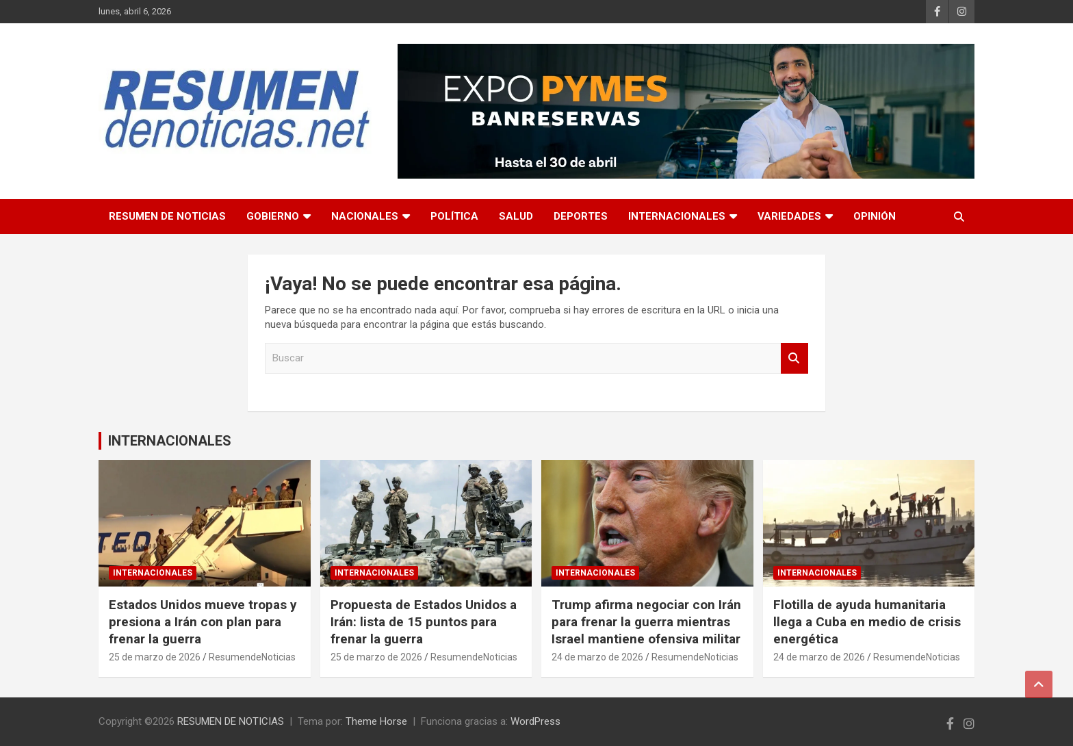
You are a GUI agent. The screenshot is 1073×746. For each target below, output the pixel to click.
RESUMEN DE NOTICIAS (167, 216)
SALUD (516, 216)
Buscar (794, 358)
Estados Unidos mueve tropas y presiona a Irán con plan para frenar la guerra (203, 621)
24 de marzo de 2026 (597, 657)
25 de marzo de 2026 (155, 657)
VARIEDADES (789, 216)
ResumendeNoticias (252, 657)
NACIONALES (364, 216)
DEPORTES (581, 216)
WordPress (535, 721)
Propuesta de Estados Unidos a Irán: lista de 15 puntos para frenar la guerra (424, 621)
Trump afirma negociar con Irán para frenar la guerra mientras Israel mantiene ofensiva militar (646, 621)
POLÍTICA (454, 216)
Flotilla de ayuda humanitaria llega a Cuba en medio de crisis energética (867, 621)
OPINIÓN (874, 216)
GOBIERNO (272, 216)
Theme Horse (376, 721)
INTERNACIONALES (676, 216)
